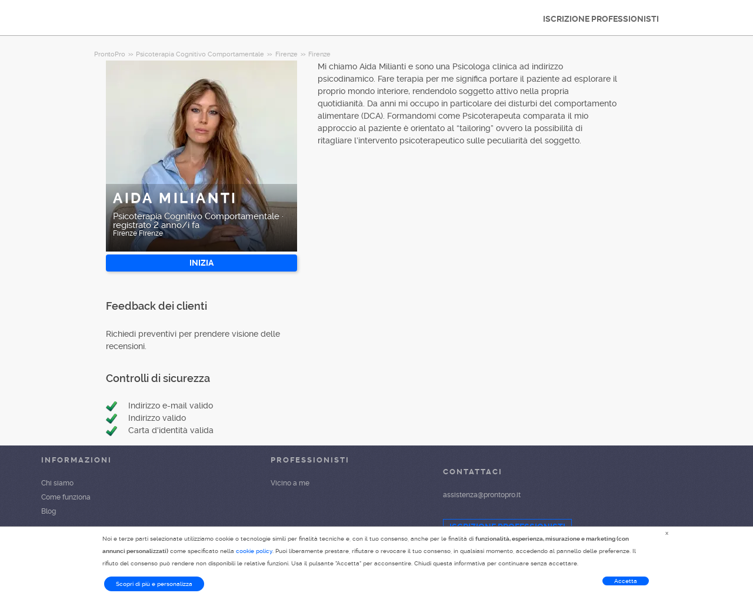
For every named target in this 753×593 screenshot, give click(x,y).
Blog (48, 511)
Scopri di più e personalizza (154, 584)
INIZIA (201, 262)
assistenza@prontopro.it (482, 495)
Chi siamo (57, 483)
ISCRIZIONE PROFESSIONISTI (601, 19)
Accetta (625, 581)
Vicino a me (290, 483)
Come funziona (66, 497)
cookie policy (254, 551)
